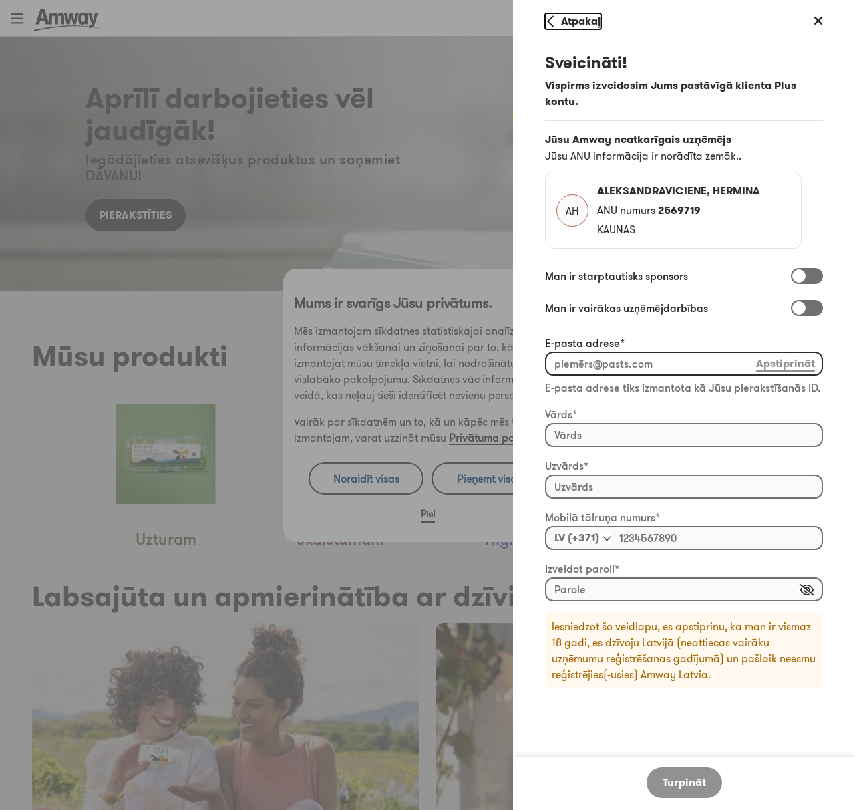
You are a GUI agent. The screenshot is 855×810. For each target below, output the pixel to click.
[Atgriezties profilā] (574, 21)
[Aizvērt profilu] (819, 21)
